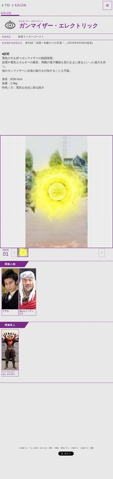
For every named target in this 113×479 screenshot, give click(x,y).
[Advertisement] (51, 111)
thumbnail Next (102, 252)
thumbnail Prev (14, 252)
